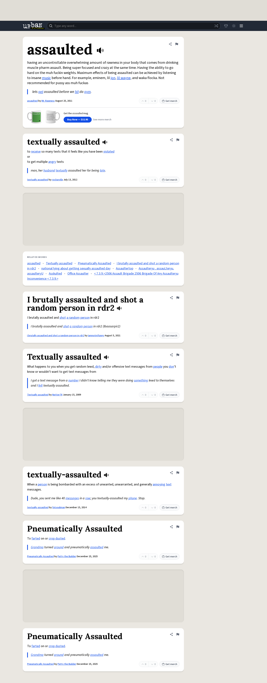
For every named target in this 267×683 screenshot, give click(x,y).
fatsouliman (58, 507)
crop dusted (57, 538)
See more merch (102, 119)
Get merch (169, 101)
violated (108, 151)
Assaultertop (124, 268)
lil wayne (123, 77)
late (102, 170)
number (73, 380)
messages (72, 498)
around (59, 547)
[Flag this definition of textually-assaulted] (178, 473)
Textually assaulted (59, 263)
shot (63, 317)
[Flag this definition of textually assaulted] (178, 140)
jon (113, 77)
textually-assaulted (37, 507)
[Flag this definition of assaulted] (177, 44)
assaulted (32, 101)
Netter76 (57, 395)
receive (36, 151)
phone (132, 498)
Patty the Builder (67, 556)
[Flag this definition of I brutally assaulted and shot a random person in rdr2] (178, 298)
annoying (159, 484)
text (168, 484)
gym (87, 91)
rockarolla (57, 180)
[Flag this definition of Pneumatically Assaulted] (178, 527)
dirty (98, 366)
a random (73, 317)
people (157, 366)
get (40, 91)
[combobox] (133, 25)
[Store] (225, 26)
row (87, 498)
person (85, 317)
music (46, 77)
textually (61, 170)
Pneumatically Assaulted (94, 263)
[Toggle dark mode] (233, 26)
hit (77, 91)
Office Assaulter (78, 273)
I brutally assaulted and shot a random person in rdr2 (55, 335)
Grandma (37, 547)
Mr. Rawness (48, 101)
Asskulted (55, 273)
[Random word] (215, 26)
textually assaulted (37, 180)
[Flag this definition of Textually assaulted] (178, 355)
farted (36, 538)
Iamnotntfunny (96, 335)
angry (52, 162)
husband (49, 170)
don (171, 366)
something (141, 380)
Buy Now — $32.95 (77, 119)
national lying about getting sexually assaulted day (75, 268)
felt (40, 385)
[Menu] (241, 26)
